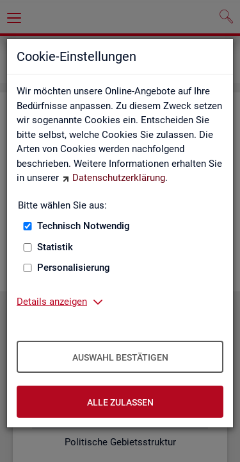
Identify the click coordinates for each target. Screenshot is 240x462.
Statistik (55, 247)
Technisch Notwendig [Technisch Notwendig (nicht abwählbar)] (83, 226)
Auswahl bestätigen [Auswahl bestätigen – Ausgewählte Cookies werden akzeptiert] (120, 357)
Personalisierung (73, 267)
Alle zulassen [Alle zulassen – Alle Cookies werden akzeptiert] (120, 402)
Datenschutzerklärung (118, 178)
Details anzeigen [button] (52, 301)
